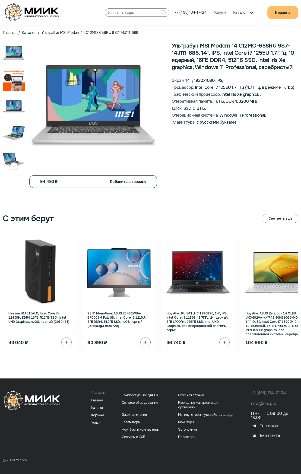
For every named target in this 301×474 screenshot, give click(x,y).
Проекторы (186, 437)
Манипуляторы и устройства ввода (205, 415)
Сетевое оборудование (140, 402)
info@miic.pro (263, 403)
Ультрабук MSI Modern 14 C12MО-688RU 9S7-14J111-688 (89, 33)
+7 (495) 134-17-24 (190, 12)
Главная (9, 33)
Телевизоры (131, 422)
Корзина (283, 12)
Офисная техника (191, 395)
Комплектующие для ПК (140, 395)
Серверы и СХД (133, 437)
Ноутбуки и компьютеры (140, 429)
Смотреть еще (280, 218)
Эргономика (187, 429)
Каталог (29, 33)
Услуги (220, 12)
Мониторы (186, 422)
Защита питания (134, 415)
